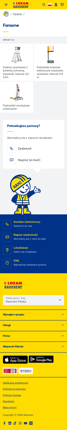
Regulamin (8, 401)
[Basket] (62, 5)
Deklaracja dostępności (15, 383)
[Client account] (56, 5)
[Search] (44, 4)
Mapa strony (10, 407)
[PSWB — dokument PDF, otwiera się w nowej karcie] (26, 371)
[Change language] (50, 4)
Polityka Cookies (12, 395)
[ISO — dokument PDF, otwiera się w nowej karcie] (10, 371)
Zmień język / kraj (15, 298)
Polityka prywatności (14, 389)
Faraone (17, 14)
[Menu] (6, 4)
